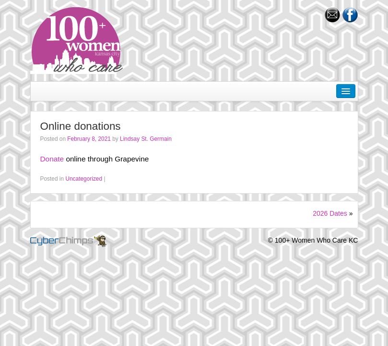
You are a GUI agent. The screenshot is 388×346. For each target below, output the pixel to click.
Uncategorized (83, 178)
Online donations (80, 126)
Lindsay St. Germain (146, 139)
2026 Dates (330, 213)
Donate (52, 159)
